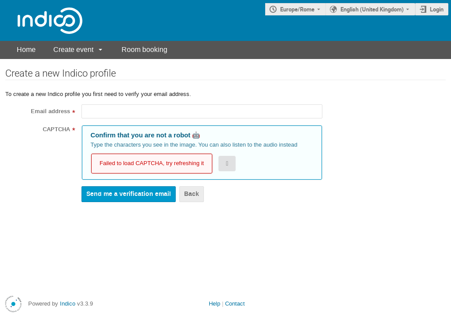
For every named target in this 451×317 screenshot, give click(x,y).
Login (437, 9)
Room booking (144, 49)
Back (191, 194)
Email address (50, 111)
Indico (67, 303)
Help (214, 303)
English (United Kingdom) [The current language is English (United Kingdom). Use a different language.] (372, 9)
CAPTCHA (56, 129)
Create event (73, 49)
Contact (235, 303)
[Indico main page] (41, 20)
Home (26, 49)
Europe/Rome (297, 9)
